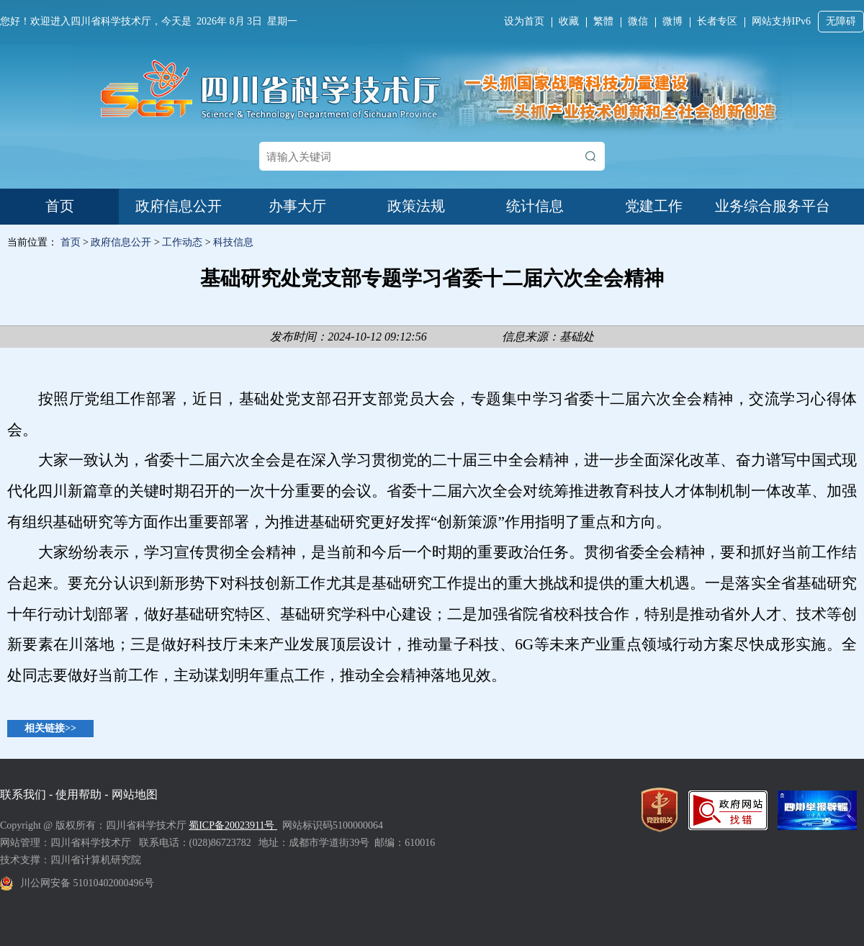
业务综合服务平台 (772, 206)
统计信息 (535, 206)
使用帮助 (78, 794)
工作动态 (182, 242)
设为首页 (524, 21)
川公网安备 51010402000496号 (87, 883)
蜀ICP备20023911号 (233, 825)
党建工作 (654, 206)
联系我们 (23, 794)
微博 (672, 21)
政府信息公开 (178, 206)
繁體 (603, 21)
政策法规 (416, 206)
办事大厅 (297, 206)
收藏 (569, 21)
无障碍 (841, 21)
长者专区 (717, 21)
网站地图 (135, 794)
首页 (59, 206)
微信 (638, 21)
